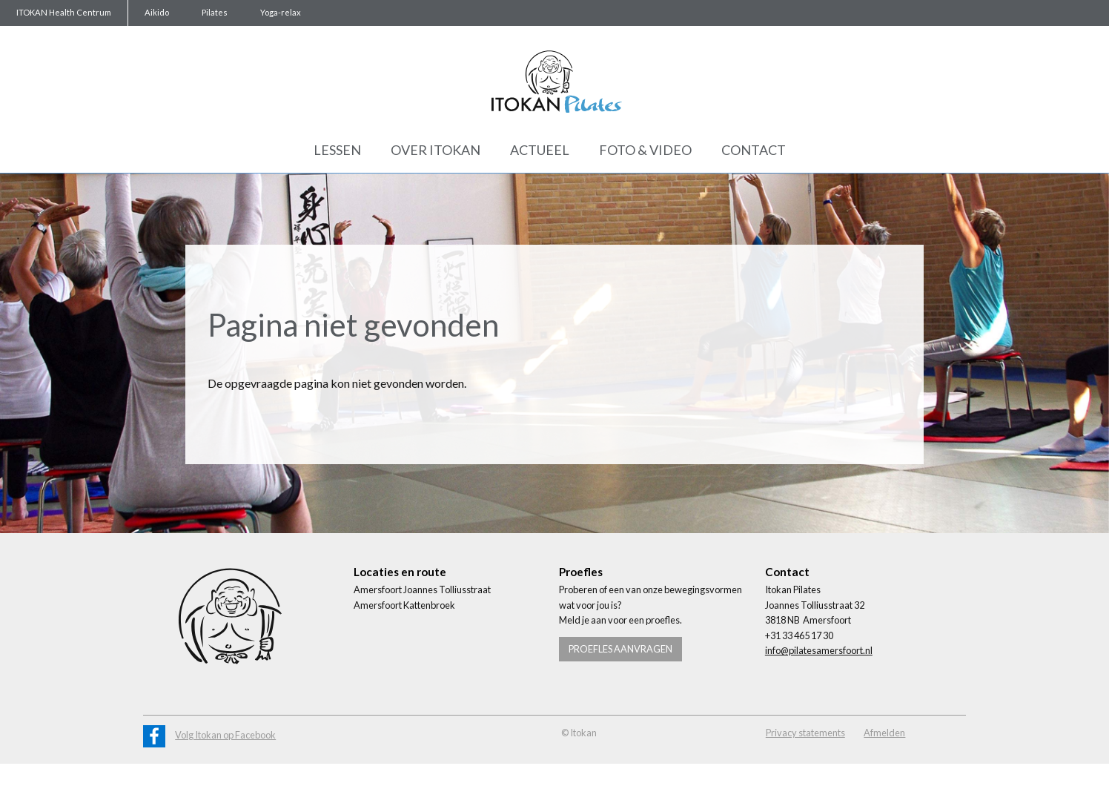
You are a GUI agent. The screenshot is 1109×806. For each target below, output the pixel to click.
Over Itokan (435, 150)
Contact (753, 150)
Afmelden (884, 733)
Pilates (215, 12)
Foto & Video (645, 150)
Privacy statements (805, 733)
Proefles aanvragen (620, 649)
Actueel (539, 150)
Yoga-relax (280, 12)
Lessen (337, 150)
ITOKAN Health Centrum (63, 12)
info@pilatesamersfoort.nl (819, 650)
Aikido (157, 12)
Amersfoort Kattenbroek (404, 605)
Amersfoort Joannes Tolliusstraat (422, 589)
